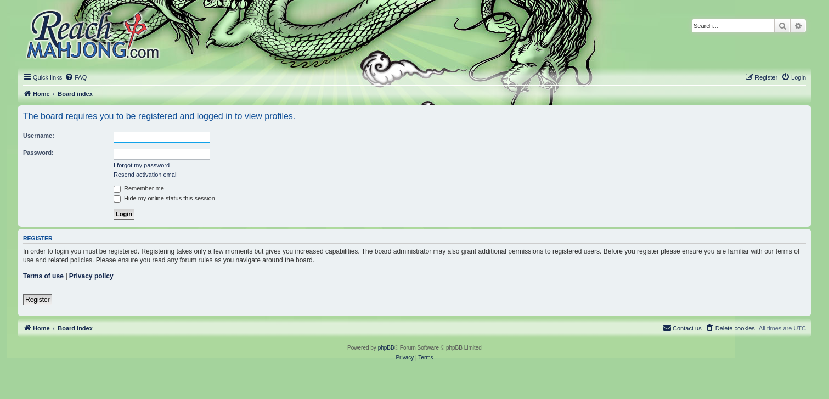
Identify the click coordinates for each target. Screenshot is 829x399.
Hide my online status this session (164, 198)
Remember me (139, 188)
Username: (38, 135)
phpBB (386, 348)
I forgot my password (142, 165)
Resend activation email (146, 174)
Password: (38, 152)
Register (37, 300)
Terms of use (43, 276)
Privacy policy (91, 276)
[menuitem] (76, 77)
